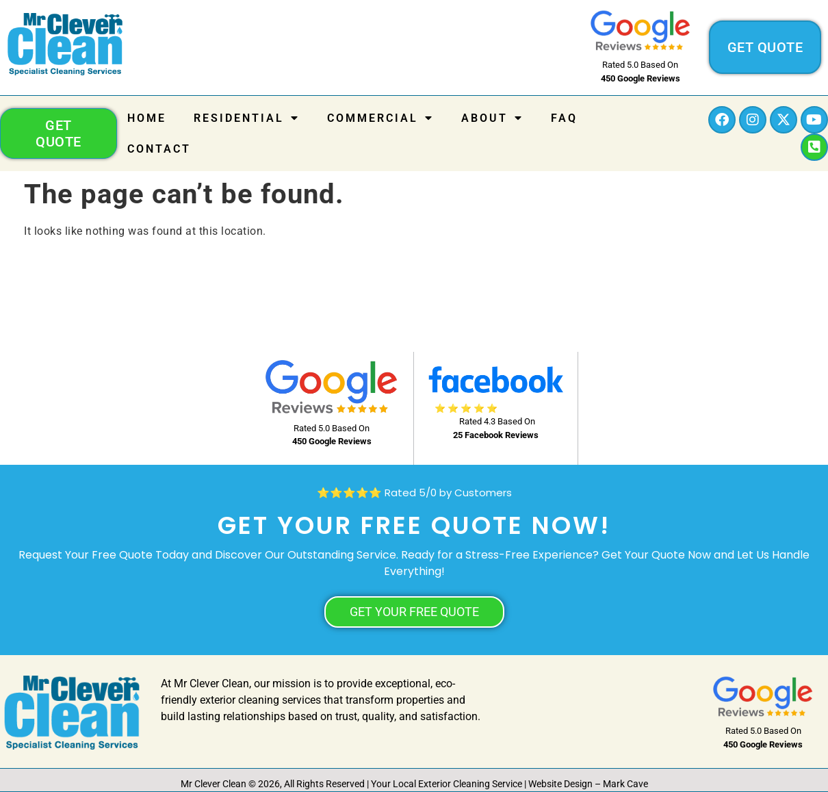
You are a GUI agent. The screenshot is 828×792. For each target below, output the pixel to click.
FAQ (564, 118)
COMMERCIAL (380, 117)
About (492, 117)
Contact (159, 148)
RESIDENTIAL (247, 117)
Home (146, 118)
